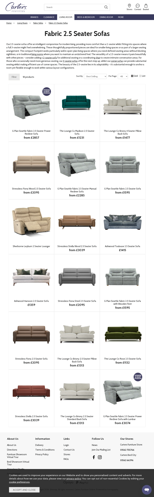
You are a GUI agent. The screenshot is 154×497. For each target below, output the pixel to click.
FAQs (66, 459)
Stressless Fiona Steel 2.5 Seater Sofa (77, 301)
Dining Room (106, 17)
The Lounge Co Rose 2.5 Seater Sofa (122, 358)
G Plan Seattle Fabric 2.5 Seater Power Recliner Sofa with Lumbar (122, 418)
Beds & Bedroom (86, 17)
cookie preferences (19, 481)
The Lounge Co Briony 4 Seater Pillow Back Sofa (122, 132)
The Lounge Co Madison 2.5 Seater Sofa (77, 132)
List (142, 76)
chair (98, 57)
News (94, 445)
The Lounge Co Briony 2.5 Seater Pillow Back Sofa (77, 360)
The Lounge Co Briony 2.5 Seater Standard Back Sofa (76, 418)
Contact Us (69, 449)
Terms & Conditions (45, 449)
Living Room (65, 17)
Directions (12, 449)
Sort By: (91, 76)
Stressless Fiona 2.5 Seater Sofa (31, 358)
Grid (134, 76)
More (121, 17)
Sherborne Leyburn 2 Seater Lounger (31, 246)
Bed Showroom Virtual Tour (18, 463)
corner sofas (117, 61)
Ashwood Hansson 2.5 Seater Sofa (31, 301)
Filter (14, 77)
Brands (34, 17)
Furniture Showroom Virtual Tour (17, 456)
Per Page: (118, 76)
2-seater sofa (50, 57)
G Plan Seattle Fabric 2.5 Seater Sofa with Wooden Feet (122, 302)
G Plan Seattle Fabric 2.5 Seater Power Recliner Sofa (31, 132)
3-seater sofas (70, 61)
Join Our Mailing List (101, 449)
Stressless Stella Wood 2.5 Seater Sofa (77, 246)
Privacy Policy (42, 454)
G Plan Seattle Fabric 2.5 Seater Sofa (122, 188)
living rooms (37, 54)
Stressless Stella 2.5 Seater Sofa (31, 416)
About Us (11, 445)
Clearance (48, 17)
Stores (67, 454)
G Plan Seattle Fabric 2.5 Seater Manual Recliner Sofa (76, 190)
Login (66, 445)
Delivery (39, 445)
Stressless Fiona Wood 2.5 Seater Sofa (31, 188)
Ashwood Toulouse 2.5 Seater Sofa (122, 246)
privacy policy (73, 478)
